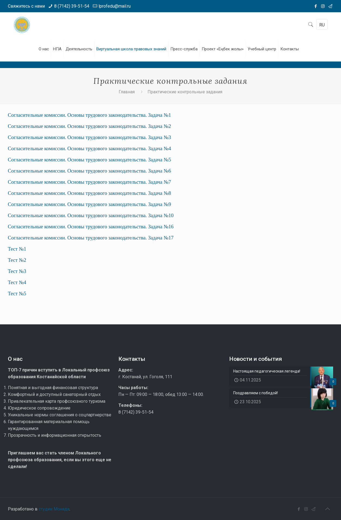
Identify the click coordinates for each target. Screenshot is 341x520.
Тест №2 (17, 260)
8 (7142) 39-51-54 (71, 6)
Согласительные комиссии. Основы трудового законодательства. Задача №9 (89, 204)
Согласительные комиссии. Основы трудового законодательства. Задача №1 (89, 115)
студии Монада (54, 509)
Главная (127, 91)
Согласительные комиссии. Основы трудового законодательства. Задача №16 (91, 226)
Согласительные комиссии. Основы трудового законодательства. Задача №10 (91, 215)
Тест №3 (17, 271)
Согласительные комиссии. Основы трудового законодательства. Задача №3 (89, 137)
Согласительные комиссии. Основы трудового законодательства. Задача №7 (89, 182)
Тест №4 (17, 282)
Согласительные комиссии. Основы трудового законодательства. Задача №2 (89, 126)
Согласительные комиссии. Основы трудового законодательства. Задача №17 (91, 238)
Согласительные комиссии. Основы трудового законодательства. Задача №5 (89, 159)
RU (322, 24)
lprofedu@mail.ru (115, 6)
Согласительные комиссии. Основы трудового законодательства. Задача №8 (89, 193)
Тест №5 (17, 293)
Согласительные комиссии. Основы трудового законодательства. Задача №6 (89, 171)
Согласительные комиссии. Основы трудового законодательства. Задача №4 (89, 148)
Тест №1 (17, 249)
